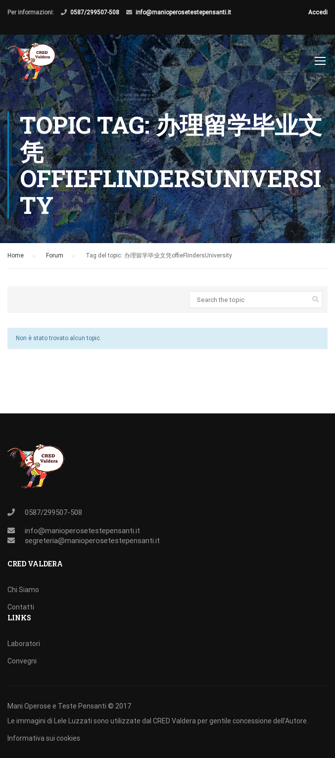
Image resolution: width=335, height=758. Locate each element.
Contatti (20, 607)
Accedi (318, 12)
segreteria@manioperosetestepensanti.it (92, 540)
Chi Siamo (23, 590)
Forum (54, 255)
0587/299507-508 (94, 12)
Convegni (22, 661)
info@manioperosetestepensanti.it (183, 12)
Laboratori (23, 644)
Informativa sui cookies (43, 738)
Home (15, 255)
